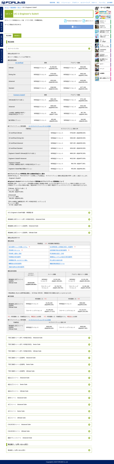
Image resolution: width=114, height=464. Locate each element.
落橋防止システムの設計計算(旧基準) (61, 257)
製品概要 (8, 35)
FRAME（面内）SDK (15, 253)
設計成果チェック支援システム (18, 247)
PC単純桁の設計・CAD (57, 253)
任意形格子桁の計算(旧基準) (58, 250)
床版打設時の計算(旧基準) (16, 267)
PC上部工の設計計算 (56, 260)
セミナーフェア (85, 2)
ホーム (7, 7)
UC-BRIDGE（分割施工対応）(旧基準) (61, 247)
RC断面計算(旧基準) (15, 257)
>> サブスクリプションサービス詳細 (40, 126)
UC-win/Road (19, 63)
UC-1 (19, 7)
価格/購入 (17, 35)
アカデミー (75, 2)
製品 (58, 2)
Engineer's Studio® (19, 95)
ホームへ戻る (1, 13)
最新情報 (52, 2)
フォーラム (102, 2)
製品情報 (13, 7)
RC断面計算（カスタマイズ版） (18, 260)
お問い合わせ (1, 40)
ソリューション (65, 2)
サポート (94, 2)
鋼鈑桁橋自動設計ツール (57, 263)
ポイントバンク (1, 56)
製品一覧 (1, 27)
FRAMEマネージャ (14, 250)
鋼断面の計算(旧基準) (15, 263)
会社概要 (109, 2)
